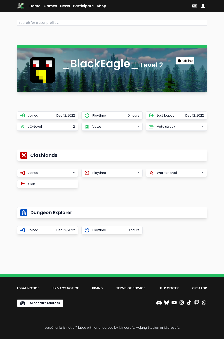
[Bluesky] (167, 303)
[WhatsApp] (204, 303)
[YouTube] (174, 303)
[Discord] (159, 303)
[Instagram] (182, 303)
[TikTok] (189, 303)
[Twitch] (197, 303)
